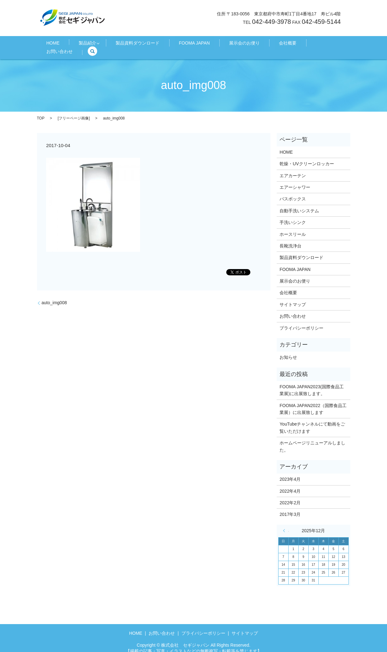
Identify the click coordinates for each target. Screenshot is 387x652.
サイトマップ (293, 297)
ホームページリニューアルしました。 (312, 439)
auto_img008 (54, 295)
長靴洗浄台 (290, 238)
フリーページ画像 (74, 111)
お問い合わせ (295, 44)
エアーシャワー (295, 180)
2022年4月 (290, 483)
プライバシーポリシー (301, 320)
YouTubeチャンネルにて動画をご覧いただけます (312, 421)
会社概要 (262, 44)
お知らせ (288, 350)
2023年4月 (290, 472)
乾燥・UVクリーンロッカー (307, 156)
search (323, 44)
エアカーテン (293, 168)
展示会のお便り (227, 44)
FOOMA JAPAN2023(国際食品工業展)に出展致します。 (311, 383)
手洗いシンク (293, 215)
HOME (65, 44)
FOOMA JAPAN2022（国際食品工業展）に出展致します (313, 402)
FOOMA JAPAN (185, 44)
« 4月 (286, 523)
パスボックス (293, 191)
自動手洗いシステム (299, 203)
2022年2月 (290, 495)
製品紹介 (91, 44)
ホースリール (293, 227)
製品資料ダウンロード (137, 44)
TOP (40, 111)
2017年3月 (290, 507)
